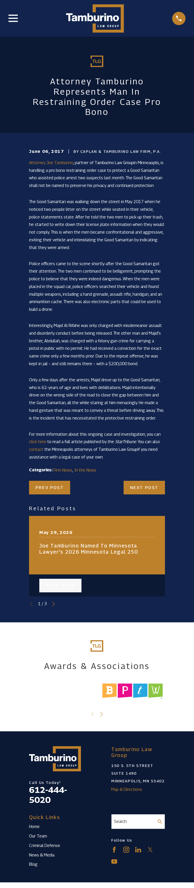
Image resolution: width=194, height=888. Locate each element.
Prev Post (49, 487)
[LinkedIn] (138, 850)
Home (34, 826)
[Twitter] (150, 850)
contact (36, 449)
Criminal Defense (44, 845)
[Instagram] (126, 850)
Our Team (38, 836)
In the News (85, 470)
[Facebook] (114, 850)
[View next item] (53, 604)
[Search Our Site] (160, 822)
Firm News (62, 470)
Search (120, 821)
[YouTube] (114, 861)
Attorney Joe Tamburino (51, 162)
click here (37, 441)
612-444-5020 (48, 795)
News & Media (41, 854)
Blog (33, 864)
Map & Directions (126, 789)
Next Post (144, 487)
